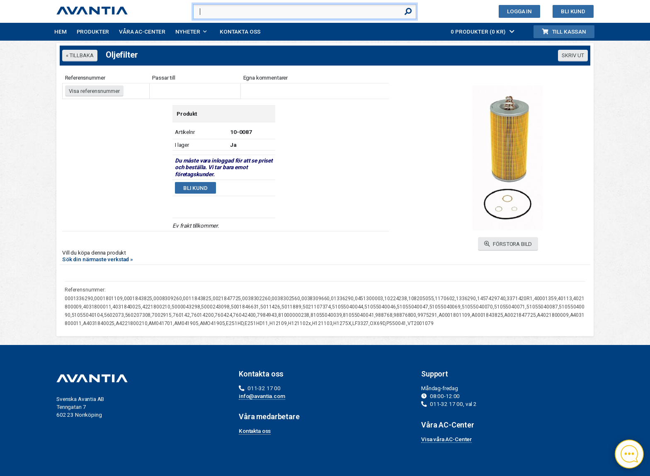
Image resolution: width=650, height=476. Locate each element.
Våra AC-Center (142, 31)
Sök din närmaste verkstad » (97, 259)
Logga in (519, 11)
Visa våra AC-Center (446, 439)
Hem (60, 31)
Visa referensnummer (94, 91)
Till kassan (564, 31)
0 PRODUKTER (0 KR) (482, 31)
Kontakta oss (240, 31)
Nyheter (187, 31)
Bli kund (573, 11)
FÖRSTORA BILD (508, 244)
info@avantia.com (262, 396)
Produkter (93, 31)
